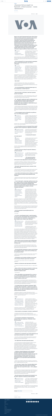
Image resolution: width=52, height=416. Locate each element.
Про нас (5, 401)
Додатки (6, 413)
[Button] (33, 13)
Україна (15, 3)
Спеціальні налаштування (8, 410)
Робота (5, 402)
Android (5, 406)
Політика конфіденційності (8, 409)
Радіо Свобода (16, 10)
